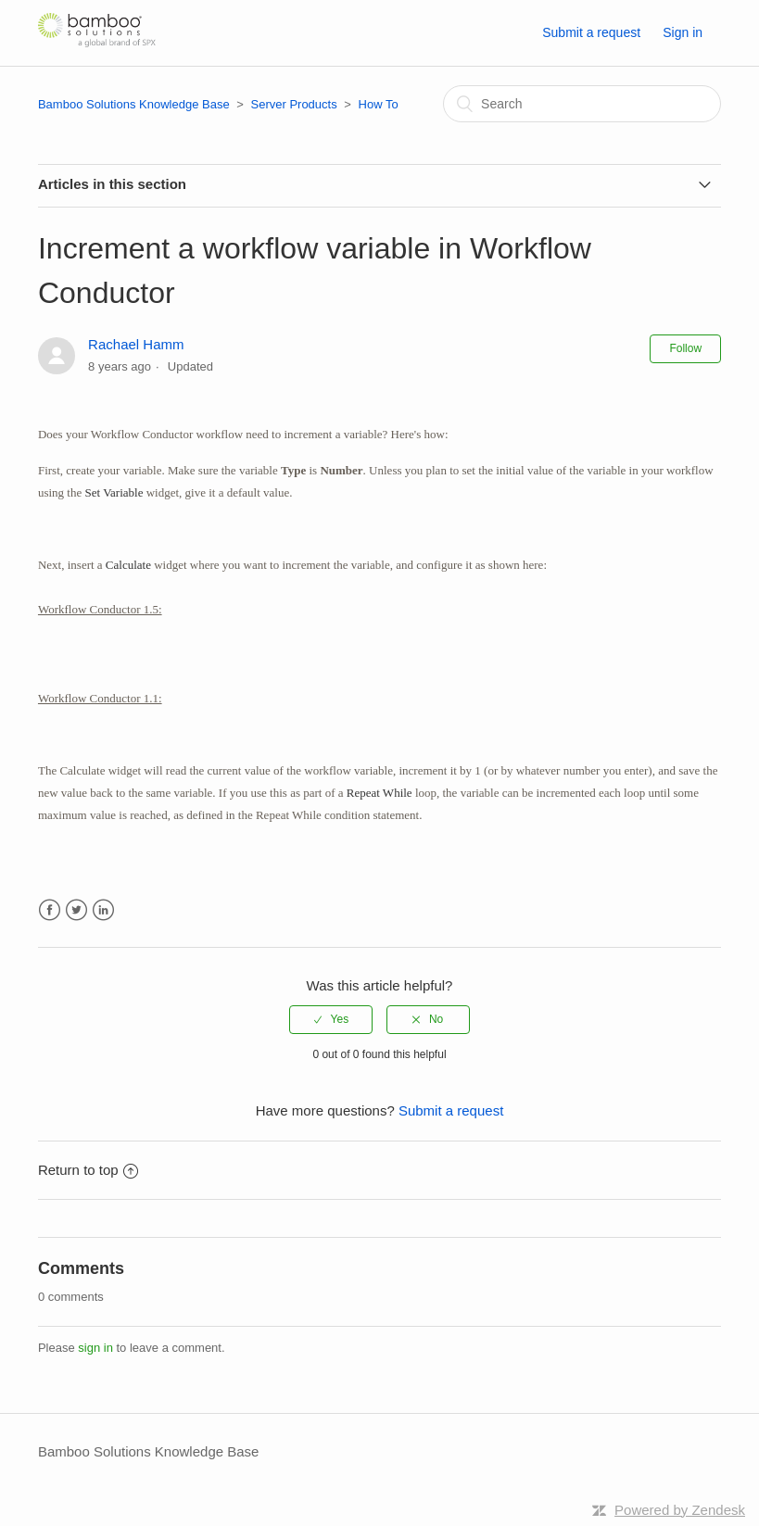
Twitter (76, 910)
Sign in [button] (682, 32)
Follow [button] (685, 348)
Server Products (293, 104)
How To (378, 104)
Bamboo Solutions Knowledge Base (134, 104)
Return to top (88, 1170)
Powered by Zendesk (679, 1510)
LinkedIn (103, 910)
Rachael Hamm (135, 344)
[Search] (582, 103)
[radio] (331, 1019)
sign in (95, 1348)
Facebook (49, 910)
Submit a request (591, 32)
